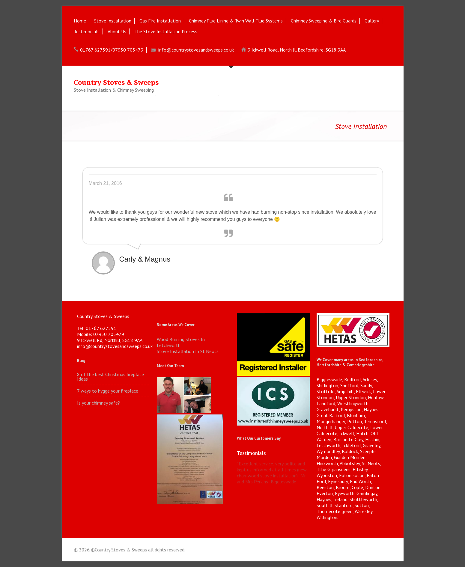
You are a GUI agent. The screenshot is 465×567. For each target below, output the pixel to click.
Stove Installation (112, 21)
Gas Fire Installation (160, 21)
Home (80, 21)
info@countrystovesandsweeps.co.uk (196, 50)
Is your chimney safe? (98, 403)
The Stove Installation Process (165, 31)
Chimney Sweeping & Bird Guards (323, 21)
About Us (117, 31)
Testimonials (87, 31)
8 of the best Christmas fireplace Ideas (110, 376)
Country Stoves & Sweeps (116, 82)
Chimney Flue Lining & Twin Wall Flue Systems (236, 21)
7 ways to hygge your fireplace (107, 391)
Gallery (372, 21)
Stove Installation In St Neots (188, 351)
